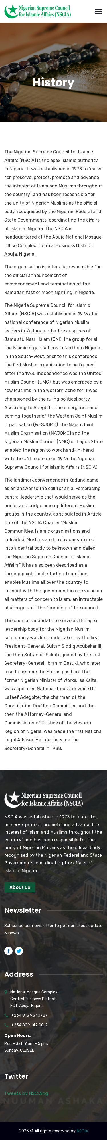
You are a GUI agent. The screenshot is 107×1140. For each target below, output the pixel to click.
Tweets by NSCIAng (26, 1093)
